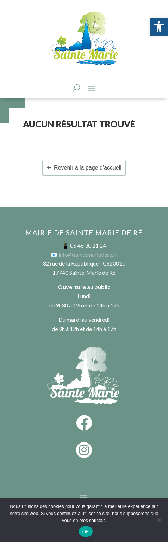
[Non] (159, 519)
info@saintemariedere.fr (87, 254)
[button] (159, 27)
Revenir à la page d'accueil (88, 168)
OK (85, 531)
